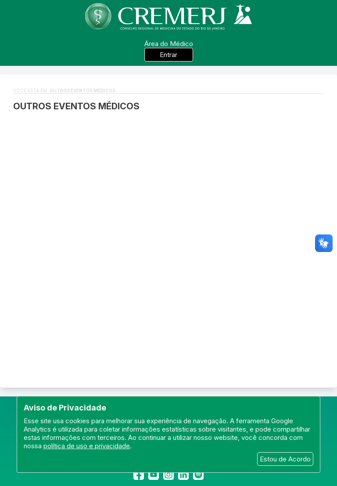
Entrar (168, 54)
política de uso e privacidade (86, 446)
